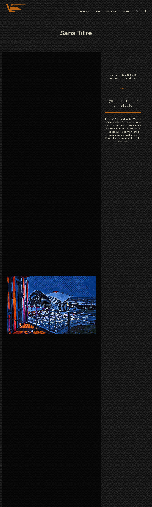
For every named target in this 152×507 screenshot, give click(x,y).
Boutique (111, 11)
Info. (97, 11)
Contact (126, 11)
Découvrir (84, 11)
